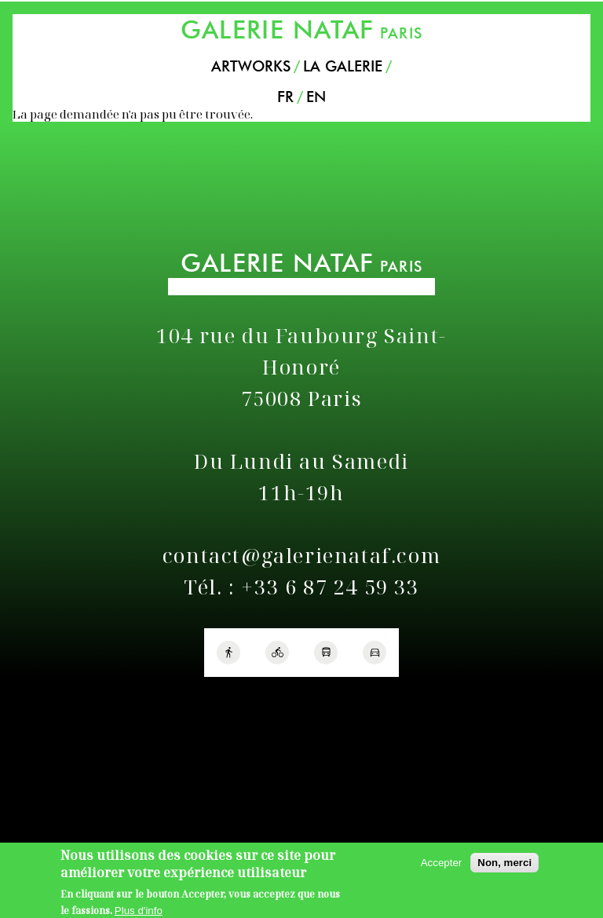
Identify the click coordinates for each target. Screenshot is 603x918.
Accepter (441, 867)
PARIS (301, 29)
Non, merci (504, 867)
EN (316, 97)
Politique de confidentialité (77, 697)
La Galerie (342, 66)
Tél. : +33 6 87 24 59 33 (301, 587)
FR (285, 97)
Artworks (251, 66)
